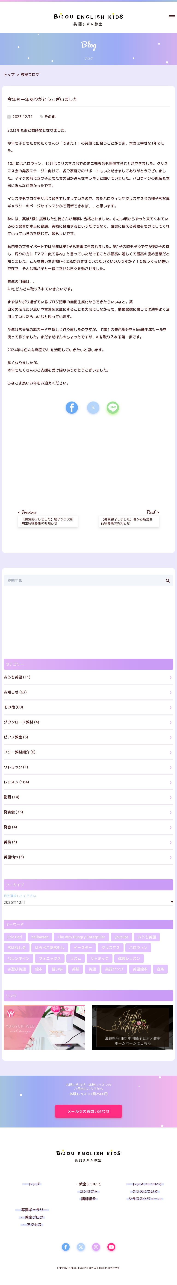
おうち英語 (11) (17, 677)
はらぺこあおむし (50, 947)
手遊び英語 (16, 969)
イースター (83, 947)
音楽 (160, 969)
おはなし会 (16, 947)
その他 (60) (13, 707)
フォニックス (50, 958)
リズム (75, 958)
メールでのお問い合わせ (95, 1111)
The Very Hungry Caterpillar (81, 937)
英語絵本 (140, 969)
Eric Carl (14, 937)
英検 (75, 969)
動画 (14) (11, 797)
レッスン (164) (16, 782)
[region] (48, 457)
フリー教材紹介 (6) (19, 752)
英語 (92, 969)
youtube (121, 937)
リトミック (99, 958)
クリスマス (110, 947)
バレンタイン (18, 958)
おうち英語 (147, 937)
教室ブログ (30, 74)
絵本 (38, 969)
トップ (9, 74)
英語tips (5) (14, 857)
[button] (172, 16)
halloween (39, 937)
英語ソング (114, 969)
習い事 (57, 969)
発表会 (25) (13, 812)
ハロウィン (138, 947)
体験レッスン (129, 958)
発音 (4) (10, 827)
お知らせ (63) (15, 692)
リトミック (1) (16, 767)
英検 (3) (10, 842)
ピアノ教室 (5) (16, 737)
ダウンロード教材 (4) (21, 722)
